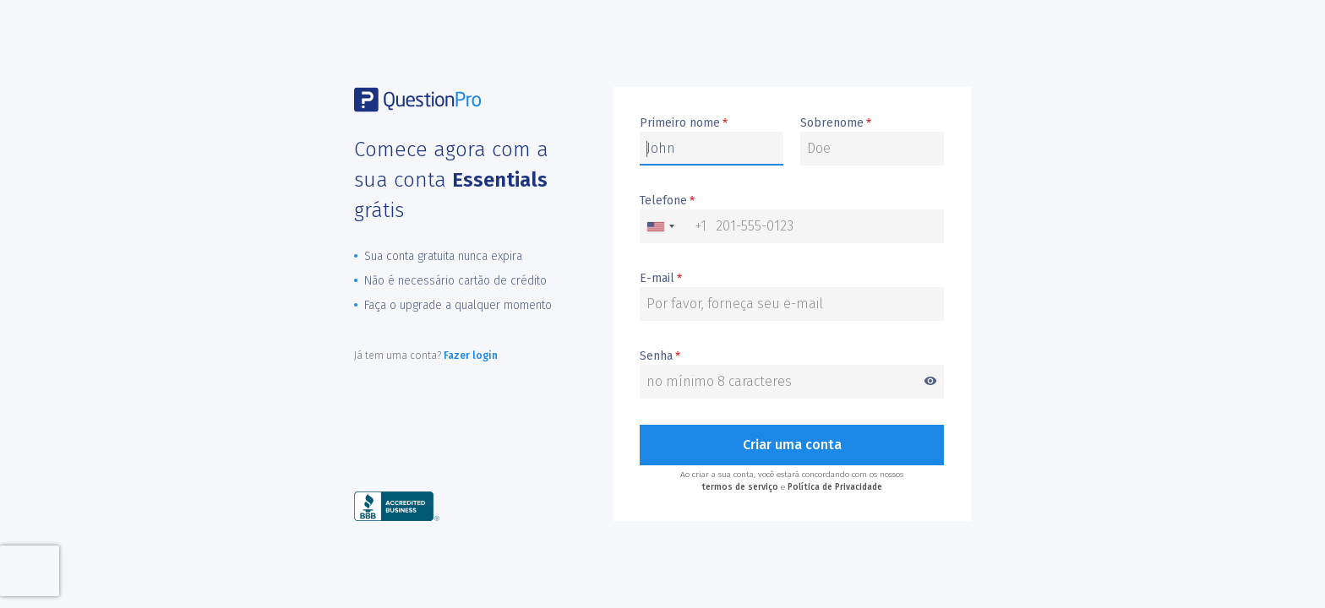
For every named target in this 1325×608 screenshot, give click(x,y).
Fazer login (471, 355)
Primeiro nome (684, 123)
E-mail (661, 278)
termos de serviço (739, 487)
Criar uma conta (792, 445)
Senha (792, 357)
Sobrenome (835, 123)
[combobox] (673, 226)
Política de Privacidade (835, 487)
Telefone (667, 201)
